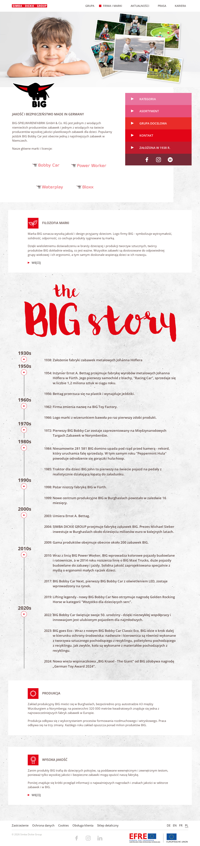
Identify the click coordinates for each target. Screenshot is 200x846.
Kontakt (146, 135)
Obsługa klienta (82, 825)
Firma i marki (110, 6)
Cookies (63, 825)
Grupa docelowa (153, 123)
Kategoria (147, 99)
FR (180, 825)
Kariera (178, 6)
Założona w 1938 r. (154, 148)
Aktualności (138, 6)
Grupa (87, 6)
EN (175, 825)
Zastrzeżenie (20, 825)
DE (169, 825)
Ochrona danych (43, 825)
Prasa (160, 6)
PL (186, 825)
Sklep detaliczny (108, 825)
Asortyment (149, 111)
